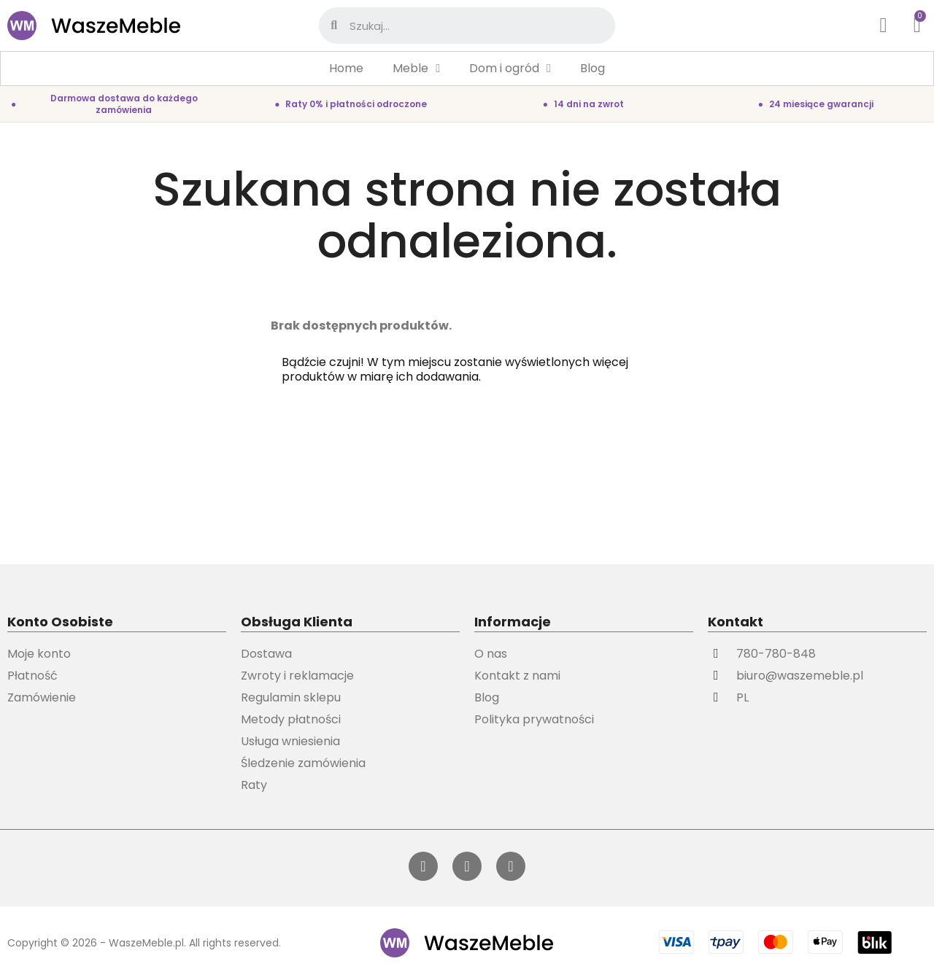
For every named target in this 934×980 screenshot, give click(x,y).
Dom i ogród (510, 68)
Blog (592, 68)
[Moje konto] (883, 25)
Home (346, 68)
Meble (416, 68)
